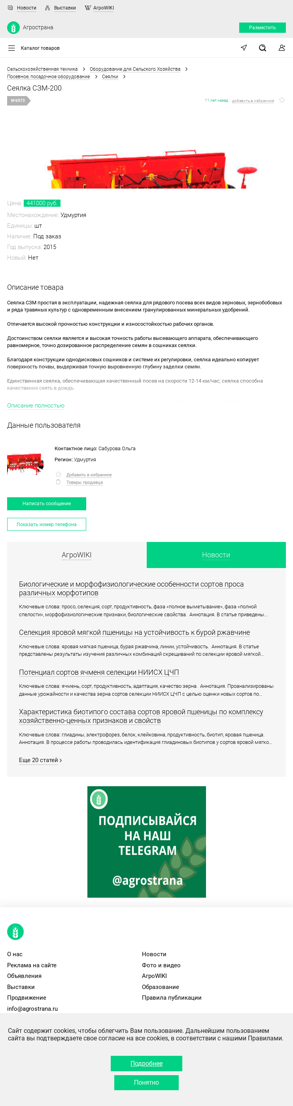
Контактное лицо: (76, 448)
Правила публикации (172, 997)
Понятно (146, 1082)
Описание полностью (35, 405)
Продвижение (26, 997)
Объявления (24, 976)
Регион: (64, 459)
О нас (15, 954)
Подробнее (146, 1063)
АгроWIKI (103, 8)
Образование (160, 987)
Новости (26, 8)
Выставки (65, 8)
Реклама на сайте (32, 965)
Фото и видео (161, 965)
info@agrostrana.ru (32, 1008)
